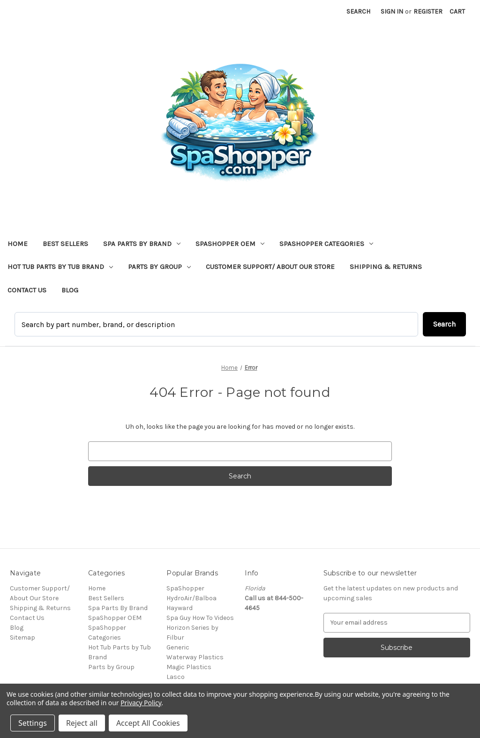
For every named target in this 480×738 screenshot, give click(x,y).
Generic (177, 647)
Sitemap (22, 637)
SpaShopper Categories (326, 243)
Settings (32, 723)
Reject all (82, 723)
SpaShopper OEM (229, 243)
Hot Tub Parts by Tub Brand (60, 266)
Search (358, 11)
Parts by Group (159, 266)
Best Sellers (65, 243)
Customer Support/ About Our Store (270, 266)
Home (18, 243)
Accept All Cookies (148, 723)
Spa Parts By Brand (141, 243)
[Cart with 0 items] (457, 11)
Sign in (392, 11)
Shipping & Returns (386, 266)
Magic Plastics (188, 667)
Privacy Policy (140, 702)
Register (427, 11)
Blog (69, 290)
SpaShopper (185, 588)
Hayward (179, 608)
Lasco (175, 677)
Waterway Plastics (195, 657)
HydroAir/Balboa (191, 598)
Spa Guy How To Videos (200, 618)
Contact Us (27, 290)
